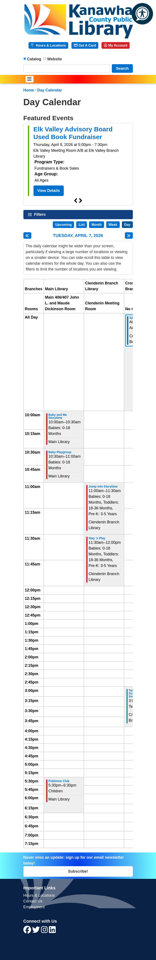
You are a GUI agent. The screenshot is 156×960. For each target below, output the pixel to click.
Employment (34, 907)
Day (127, 224)
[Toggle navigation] (29, 79)
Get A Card (85, 45)
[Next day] (129, 235)
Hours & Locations (50, 45)
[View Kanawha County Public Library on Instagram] (45, 931)
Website (54, 59)
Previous (75, 200)
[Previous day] (27, 235)
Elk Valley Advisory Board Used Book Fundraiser (73, 133)
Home (28, 90)
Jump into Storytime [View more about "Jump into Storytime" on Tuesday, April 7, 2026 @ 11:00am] (103, 486)
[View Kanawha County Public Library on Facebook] (27, 931)
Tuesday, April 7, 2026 (78, 235)
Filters (40, 214)
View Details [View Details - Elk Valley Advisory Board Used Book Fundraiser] (48, 190)
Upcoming (63, 224)
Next (80, 200)
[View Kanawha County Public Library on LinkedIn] (52, 931)
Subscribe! (78, 871)
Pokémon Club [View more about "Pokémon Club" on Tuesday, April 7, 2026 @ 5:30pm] (59, 780)
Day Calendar (49, 90)
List (82, 224)
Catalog (34, 59)
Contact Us (32, 901)
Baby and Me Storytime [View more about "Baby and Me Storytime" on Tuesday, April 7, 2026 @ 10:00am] (57, 416)
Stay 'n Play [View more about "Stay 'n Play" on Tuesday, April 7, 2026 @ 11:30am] (97, 538)
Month (96, 224)
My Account (115, 45)
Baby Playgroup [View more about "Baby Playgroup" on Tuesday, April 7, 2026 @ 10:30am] (59, 452)
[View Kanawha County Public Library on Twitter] (36, 931)
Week (113, 224)
